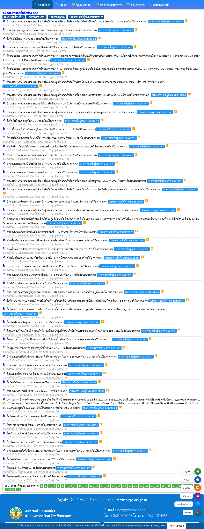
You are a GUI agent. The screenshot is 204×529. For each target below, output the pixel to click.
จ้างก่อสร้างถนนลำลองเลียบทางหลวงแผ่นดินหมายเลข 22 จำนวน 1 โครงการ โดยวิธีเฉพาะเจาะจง (71, 266)
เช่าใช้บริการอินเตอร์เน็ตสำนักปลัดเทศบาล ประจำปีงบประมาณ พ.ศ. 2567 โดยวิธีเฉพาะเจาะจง (70, 155)
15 (108, 485)
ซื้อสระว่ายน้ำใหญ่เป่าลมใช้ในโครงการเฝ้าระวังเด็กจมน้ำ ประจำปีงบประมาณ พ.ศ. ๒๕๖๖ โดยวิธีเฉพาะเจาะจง (77, 339)
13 (96, 485)
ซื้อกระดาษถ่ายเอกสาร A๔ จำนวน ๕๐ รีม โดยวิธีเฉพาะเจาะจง (55, 373)
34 (18, 489)
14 (102, 485)
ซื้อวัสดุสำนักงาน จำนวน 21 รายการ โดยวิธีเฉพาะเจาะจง (52, 38)
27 (174, 485)
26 (168, 485)
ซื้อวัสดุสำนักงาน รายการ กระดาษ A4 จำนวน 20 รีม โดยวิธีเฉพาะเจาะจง (60, 459)
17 (119, 485)
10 (80, 485)
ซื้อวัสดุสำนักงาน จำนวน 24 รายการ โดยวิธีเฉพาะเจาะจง (52, 382)
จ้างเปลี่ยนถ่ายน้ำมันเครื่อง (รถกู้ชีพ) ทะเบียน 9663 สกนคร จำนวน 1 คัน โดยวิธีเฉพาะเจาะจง (69, 129)
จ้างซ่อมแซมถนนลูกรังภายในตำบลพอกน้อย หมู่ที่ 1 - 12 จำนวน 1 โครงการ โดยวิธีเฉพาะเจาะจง (71, 231)
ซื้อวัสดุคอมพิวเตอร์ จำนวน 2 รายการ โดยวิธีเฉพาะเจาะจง (53, 442)
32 (7, 489)
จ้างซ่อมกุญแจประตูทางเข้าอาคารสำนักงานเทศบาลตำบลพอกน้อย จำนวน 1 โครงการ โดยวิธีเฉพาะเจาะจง (76, 201)
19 (130, 485)
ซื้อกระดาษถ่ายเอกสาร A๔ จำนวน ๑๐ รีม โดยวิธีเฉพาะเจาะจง (55, 476)
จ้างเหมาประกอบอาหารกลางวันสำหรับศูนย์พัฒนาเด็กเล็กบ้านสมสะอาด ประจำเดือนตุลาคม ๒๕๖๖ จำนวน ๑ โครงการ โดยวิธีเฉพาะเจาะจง (92, 210)
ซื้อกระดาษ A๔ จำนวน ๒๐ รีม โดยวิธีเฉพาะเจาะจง (49, 467)
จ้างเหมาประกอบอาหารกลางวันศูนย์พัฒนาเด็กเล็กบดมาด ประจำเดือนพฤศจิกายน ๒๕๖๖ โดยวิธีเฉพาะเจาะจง (78, 103)
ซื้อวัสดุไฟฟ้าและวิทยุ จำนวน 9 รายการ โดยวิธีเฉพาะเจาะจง (53, 120)
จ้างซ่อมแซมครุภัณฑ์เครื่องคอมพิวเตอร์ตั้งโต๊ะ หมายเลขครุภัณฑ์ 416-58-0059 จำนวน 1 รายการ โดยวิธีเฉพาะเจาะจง (80, 356)
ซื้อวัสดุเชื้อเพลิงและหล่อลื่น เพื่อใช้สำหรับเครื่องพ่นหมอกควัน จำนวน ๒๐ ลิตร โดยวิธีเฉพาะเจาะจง (72, 137)
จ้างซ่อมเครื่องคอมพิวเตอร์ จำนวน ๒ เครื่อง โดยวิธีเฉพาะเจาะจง (55, 365)
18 (124, 485)
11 (85, 485)
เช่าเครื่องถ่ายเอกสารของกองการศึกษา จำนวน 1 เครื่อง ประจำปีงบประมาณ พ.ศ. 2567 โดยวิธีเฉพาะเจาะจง (76, 240)
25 (163, 485)
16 (113, 485)
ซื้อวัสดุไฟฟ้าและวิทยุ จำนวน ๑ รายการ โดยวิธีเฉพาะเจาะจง (54, 322)
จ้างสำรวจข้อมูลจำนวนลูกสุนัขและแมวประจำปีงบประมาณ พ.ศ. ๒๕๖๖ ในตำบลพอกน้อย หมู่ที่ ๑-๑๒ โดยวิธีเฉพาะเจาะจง (83, 292)
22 (146, 485)
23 (152, 485)
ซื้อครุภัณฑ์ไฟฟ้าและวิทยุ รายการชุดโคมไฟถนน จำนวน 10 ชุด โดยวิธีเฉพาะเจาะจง (64, 348)
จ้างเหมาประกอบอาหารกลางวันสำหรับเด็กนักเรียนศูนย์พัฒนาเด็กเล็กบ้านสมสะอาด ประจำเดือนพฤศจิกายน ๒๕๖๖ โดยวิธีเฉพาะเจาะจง (90, 112)
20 (135, 485)
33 (13, 489)
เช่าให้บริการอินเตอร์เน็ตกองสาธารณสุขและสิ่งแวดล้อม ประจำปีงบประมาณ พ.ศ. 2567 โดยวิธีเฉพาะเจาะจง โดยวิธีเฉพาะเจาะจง (86, 146)
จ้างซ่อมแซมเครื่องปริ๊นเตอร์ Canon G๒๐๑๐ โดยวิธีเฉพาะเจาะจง (56, 390)
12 (91, 485)
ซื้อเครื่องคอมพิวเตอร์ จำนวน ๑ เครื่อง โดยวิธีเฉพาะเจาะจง (53, 424)
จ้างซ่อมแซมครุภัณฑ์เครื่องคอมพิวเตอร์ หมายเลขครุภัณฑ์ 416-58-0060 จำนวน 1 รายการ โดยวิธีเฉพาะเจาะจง (77, 450)
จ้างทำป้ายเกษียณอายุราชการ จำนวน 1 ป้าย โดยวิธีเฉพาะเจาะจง (56, 283)
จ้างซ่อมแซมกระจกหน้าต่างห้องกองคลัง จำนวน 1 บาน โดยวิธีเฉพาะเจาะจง (61, 163)
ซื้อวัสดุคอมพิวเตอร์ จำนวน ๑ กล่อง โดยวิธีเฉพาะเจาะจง (52, 416)
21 (141, 485)
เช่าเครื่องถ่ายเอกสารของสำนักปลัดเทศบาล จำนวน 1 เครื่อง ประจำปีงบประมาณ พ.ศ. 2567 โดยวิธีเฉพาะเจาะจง (78, 249)
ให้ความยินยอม (176, 525)
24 (157, 485)
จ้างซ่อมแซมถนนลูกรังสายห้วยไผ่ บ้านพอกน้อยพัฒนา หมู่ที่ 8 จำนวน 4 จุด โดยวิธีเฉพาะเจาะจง (70, 30)
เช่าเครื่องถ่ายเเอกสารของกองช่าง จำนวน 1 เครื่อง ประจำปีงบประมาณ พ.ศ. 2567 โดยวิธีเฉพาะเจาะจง (74, 257)
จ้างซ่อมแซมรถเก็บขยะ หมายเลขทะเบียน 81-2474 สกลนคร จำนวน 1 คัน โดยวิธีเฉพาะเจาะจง (70, 47)
